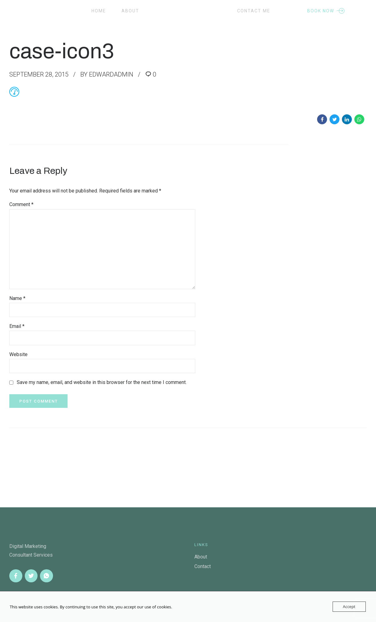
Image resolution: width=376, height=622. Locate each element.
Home (98, 10)
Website (18, 354)
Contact (202, 566)
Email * (16, 326)
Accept (349, 606)
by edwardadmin (106, 74)
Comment (21, 204)
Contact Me (253, 10)
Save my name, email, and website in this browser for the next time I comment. (102, 382)
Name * (17, 298)
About (130, 10)
